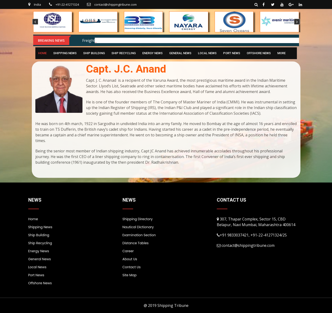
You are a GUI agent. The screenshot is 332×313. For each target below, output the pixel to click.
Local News (207, 53)
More (281, 53)
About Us (130, 259)
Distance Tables (136, 243)
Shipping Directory (138, 219)
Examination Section (139, 235)
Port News (231, 53)
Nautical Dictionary (138, 227)
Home (42, 53)
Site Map (130, 275)
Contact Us (132, 267)
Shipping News (65, 53)
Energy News (152, 53)
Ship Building (94, 53)
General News (180, 53)
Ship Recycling (123, 53)
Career (128, 251)
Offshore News (259, 53)
